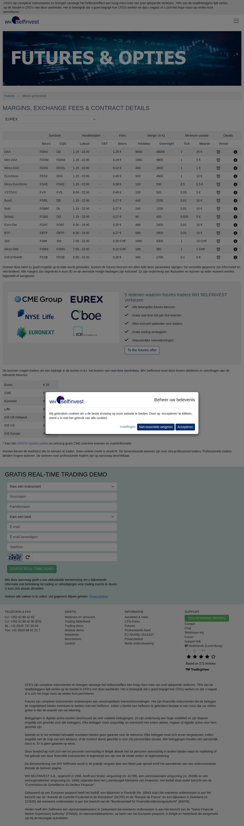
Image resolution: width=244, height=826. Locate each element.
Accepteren (185, 427)
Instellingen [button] (127, 426)
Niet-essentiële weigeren (156, 427)
